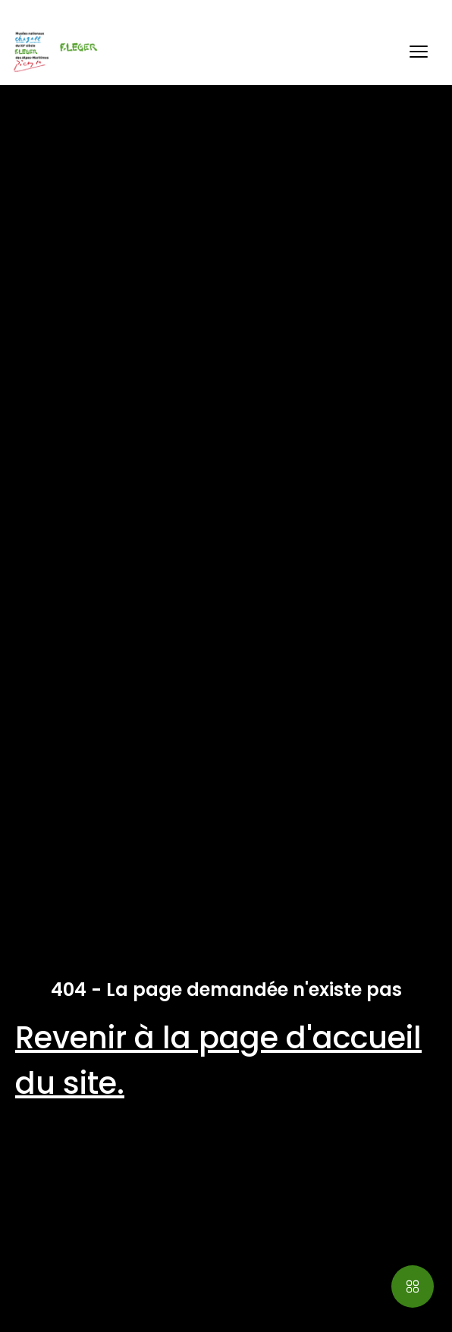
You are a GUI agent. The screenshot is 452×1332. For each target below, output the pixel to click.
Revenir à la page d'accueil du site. (218, 1060)
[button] (418, 51)
